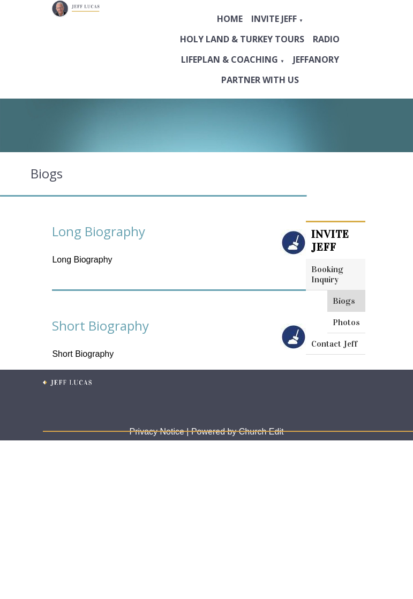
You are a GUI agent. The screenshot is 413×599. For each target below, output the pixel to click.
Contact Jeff (334, 344)
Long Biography (98, 231)
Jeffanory (316, 59)
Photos (346, 322)
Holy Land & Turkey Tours (242, 39)
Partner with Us (260, 80)
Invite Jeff (274, 19)
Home (230, 19)
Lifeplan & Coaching (229, 59)
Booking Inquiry (327, 274)
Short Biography (100, 325)
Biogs (344, 301)
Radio (326, 39)
